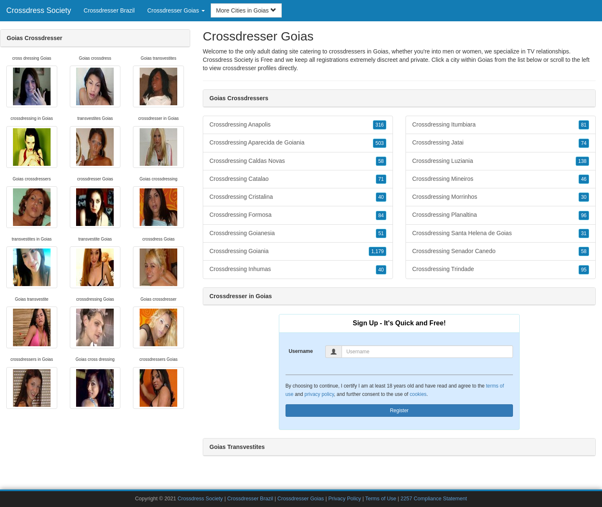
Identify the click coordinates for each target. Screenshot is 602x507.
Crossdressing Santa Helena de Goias (500, 233)
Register (399, 410)
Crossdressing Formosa (297, 215)
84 (381, 215)
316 (379, 125)
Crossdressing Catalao (297, 179)
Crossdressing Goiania (297, 251)
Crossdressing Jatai (500, 142)
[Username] (427, 351)
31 (584, 233)
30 (584, 197)
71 (381, 179)
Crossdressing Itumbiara (500, 124)
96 (584, 215)
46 (584, 179)
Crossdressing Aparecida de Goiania (297, 142)
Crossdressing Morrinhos (500, 197)
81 (584, 125)
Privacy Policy (344, 499)
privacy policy (319, 394)
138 (582, 161)
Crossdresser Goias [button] (176, 10)
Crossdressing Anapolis (297, 124)
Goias (485, 59)
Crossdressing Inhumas (297, 269)
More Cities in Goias (246, 10)
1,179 (377, 251)
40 (381, 197)
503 (379, 143)
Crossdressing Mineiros (500, 179)
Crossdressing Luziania (500, 161)
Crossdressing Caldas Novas (297, 161)
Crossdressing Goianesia (297, 233)
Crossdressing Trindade (500, 269)
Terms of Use (380, 499)
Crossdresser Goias (301, 499)
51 (381, 233)
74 (584, 143)
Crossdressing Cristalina (297, 197)
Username (300, 351)
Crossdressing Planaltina (500, 215)
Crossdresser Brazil (109, 10)
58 (381, 161)
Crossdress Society (38, 10)
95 (584, 270)
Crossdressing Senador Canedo (500, 251)
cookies (418, 394)
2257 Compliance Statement (433, 499)
